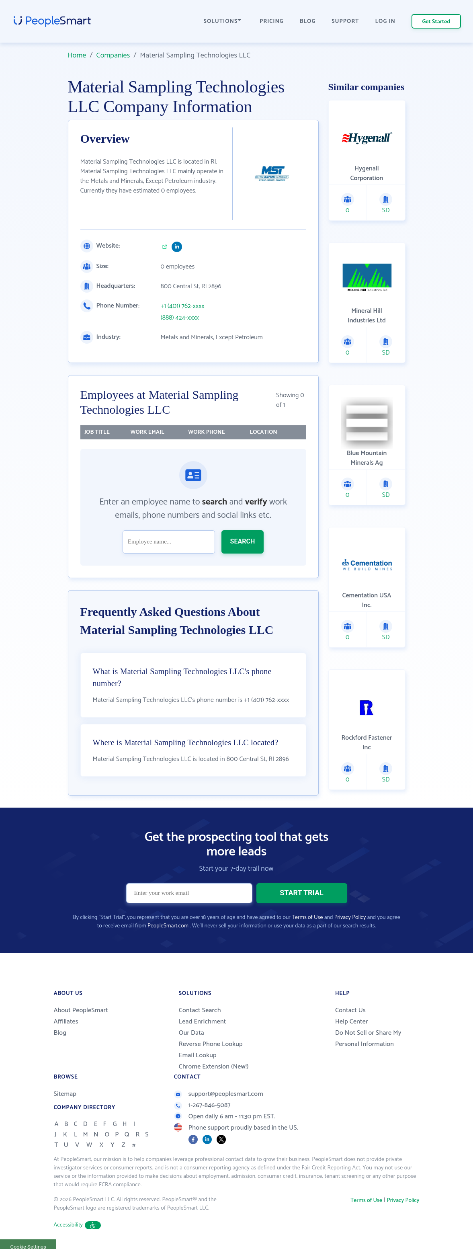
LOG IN (385, 21)
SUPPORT (345, 21)
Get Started (436, 22)
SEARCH (242, 541)
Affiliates (66, 1021)
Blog (60, 1033)
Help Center (351, 1021)
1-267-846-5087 (202, 1105)
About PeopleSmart (81, 1010)
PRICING (272, 21)
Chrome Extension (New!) (214, 1066)
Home (77, 55)
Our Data (191, 1033)
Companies (113, 55)
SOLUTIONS (223, 21)
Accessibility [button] (77, 1225)
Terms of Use (307, 917)
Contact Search (200, 1010)
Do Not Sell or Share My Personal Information (368, 1039)
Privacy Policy (350, 917)
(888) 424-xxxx (180, 318)
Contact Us (350, 1010)
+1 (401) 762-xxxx (183, 306)
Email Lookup (198, 1055)
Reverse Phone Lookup (211, 1044)
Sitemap (65, 1094)
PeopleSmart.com (167, 926)
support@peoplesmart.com (218, 1094)
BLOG (308, 21)
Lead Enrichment (202, 1021)
